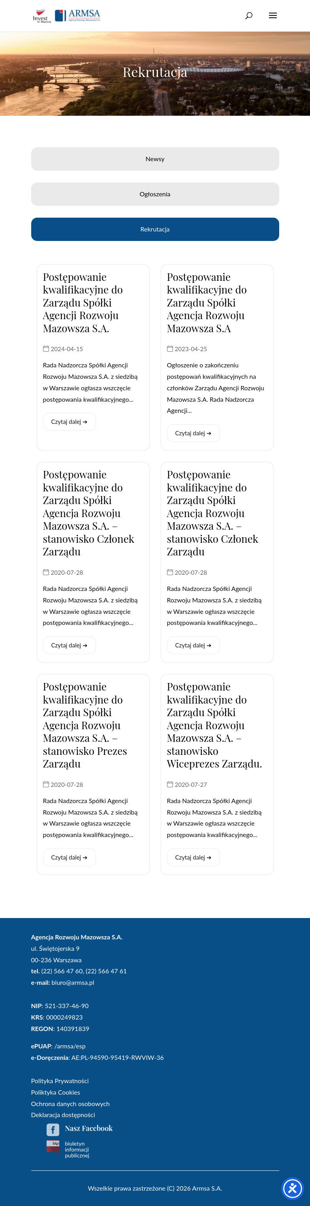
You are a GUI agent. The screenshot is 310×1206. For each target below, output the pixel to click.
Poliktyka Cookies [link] (55, 1092)
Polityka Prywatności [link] (60, 1080)
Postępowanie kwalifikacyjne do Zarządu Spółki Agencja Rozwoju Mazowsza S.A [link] (207, 302)
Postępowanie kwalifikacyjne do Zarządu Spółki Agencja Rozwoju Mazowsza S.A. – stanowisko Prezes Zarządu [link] (85, 724)
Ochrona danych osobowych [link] (70, 1103)
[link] (67, 15)
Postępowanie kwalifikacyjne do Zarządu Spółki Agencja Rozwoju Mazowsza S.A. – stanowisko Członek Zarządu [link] (88, 512)
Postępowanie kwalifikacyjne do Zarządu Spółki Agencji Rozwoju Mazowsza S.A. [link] (83, 302)
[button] (273, 20)
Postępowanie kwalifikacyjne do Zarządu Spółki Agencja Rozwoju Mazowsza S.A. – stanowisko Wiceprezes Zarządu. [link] (214, 724)
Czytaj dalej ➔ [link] (69, 421)
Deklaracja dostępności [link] (63, 1114)
